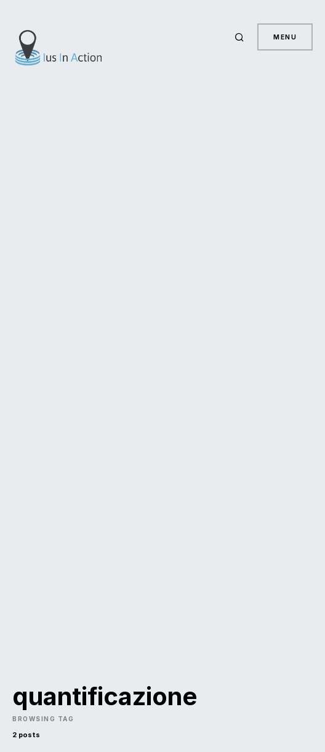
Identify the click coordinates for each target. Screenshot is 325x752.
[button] (241, 37)
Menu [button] (285, 37)
